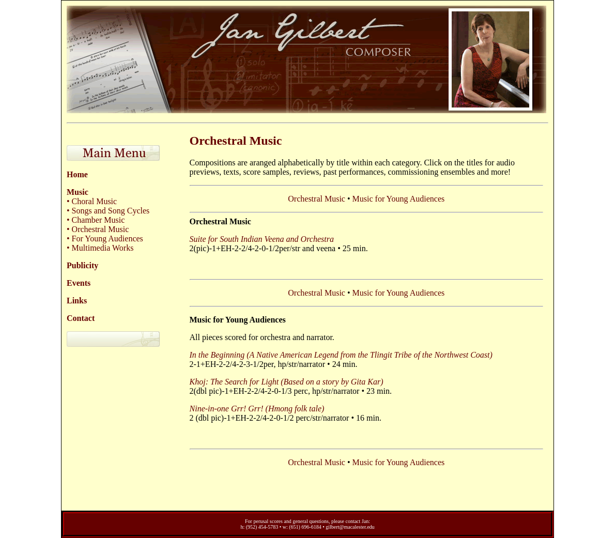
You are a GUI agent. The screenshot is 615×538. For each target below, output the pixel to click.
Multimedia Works (102, 247)
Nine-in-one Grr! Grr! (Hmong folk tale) (257, 408)
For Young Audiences (106, 238)
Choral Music (93, 201)
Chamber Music (97, 220)
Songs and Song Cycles (110, 210)
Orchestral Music (99, 229)
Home (77, 174)
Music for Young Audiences (398, 198)
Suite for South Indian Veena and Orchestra (262, 239)
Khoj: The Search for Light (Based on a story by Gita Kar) (286, 381)
